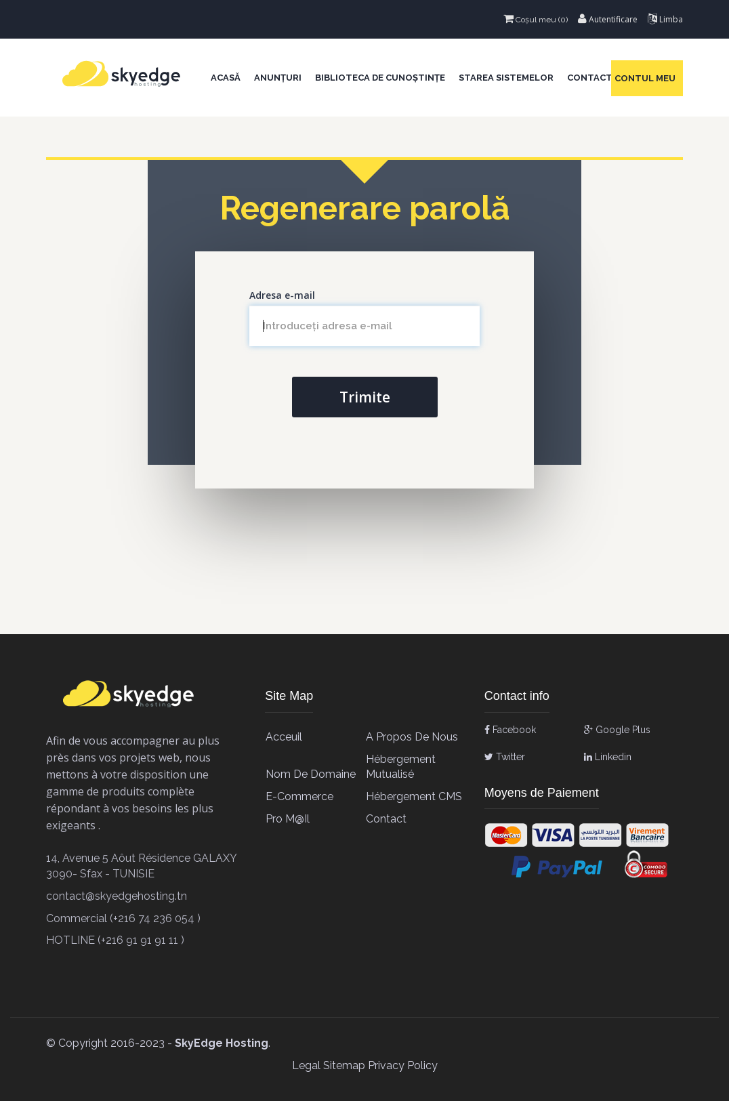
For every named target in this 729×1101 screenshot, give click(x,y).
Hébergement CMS (414, 796)
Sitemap (344, 1065)
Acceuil (284, 736)
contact (386, 818)
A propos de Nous (412, 736)
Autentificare (608, 19)
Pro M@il (288, 818)
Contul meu (647, 78)
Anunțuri (277, 77)
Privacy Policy (403, 1065)
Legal (306, 1065)
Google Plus (617, 729)
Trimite (364, 397)
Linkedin (607, 756)
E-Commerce (299, 796)
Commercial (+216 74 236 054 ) (123, 918)
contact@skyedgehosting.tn (116, 896)
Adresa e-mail (282, 295)
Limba (665, 19)
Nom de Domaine (311, 774)
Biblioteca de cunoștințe (380, 77)
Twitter (504, 756)
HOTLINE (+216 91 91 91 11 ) (115, 940)
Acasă (226, 77)
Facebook (510, 729)
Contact (589, 77)
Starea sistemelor (506, 77)
